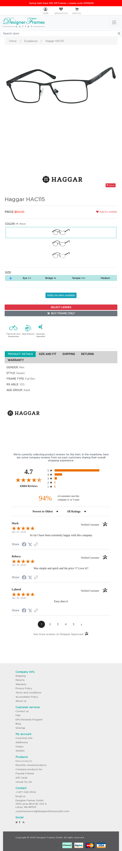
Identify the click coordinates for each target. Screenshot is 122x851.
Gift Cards (21, 777)
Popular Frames (25, 773)
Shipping (21, 676)
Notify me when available (61, 295)
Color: (10, 223)
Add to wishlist (106, 211)
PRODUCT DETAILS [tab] (20, 354)
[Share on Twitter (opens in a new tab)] (30, 544)
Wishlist (20, 750)
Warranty (21, 684)
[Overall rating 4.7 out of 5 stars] (28, 480)
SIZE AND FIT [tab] (47, 354)
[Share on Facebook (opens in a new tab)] (24, 544)
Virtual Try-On (24, 782)
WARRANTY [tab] (16, 360)
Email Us (21, 796)
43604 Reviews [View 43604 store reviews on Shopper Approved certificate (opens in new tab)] (33, 486)
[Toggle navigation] (114, 22)
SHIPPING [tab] (68, 354)
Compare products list (29, 769)
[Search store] (61, 33)
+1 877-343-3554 (26, 792)
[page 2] (50, 624)
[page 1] (41, 624)
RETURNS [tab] (87, 354)
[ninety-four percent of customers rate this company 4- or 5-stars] (61, 498)
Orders (20, 746)
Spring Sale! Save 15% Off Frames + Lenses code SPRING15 (61, 3)
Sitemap (20, 728)
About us (21, 701)
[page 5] (73, 624)
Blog (18, 723)
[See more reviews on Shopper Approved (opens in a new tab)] (36, 544)
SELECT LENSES (61, 307)
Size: (8, 272)
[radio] (78, 470)
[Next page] (81, 624)
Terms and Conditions (28, 692)
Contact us (22, 711)
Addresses (22, 742)
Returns (20, 680)
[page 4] (65, 624)
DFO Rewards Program (29, 719)
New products (24, 761)
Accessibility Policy (27, 697)
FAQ (18, 715)
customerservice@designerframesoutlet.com (42, 811)
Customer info (24, 738)
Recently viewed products (31, 765)
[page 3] (58, 624)
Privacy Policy (24, 688)
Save (111, 185)
